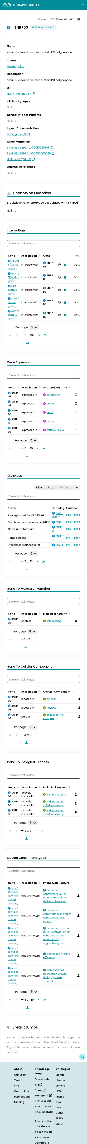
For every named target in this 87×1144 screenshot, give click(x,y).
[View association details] (64, 265)
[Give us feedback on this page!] (82, 1057)
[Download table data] (27, 343)
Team (17, 1080)
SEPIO (59, 1118)
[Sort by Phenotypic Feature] (71, 882)
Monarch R (43, 1095)
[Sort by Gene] (17, 255)
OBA (58, 1102)
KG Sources (42, 1137)
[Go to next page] (38, 335)
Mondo (60, 1075)
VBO (58, 1107)
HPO (58, 1091)
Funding (19, 1102)
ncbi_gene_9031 (18, 134)
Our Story (20, 1075)
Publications (22, 1096)
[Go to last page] (44, 335)
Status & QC (43, 1101)
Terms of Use (43, 1121)
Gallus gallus (15, 66)
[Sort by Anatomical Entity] (69, 387)
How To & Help (44, 1106)
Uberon (60, 1080)
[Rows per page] (34, 327)
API (38, 1085)
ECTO (59, 1124)
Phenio (60, 1096)
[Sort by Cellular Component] (72, 691)
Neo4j (40, 1090)
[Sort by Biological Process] (69, 787)
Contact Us (21, 1091)
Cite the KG (42, 1126)
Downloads (42, 1079)
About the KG (43, 1132)
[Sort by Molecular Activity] (69, 613)
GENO (59, 1113)
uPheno (60, 1085)
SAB (16, 1085)
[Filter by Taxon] (57, 487)
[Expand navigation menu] (82, 5)
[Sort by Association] (39, 255)
